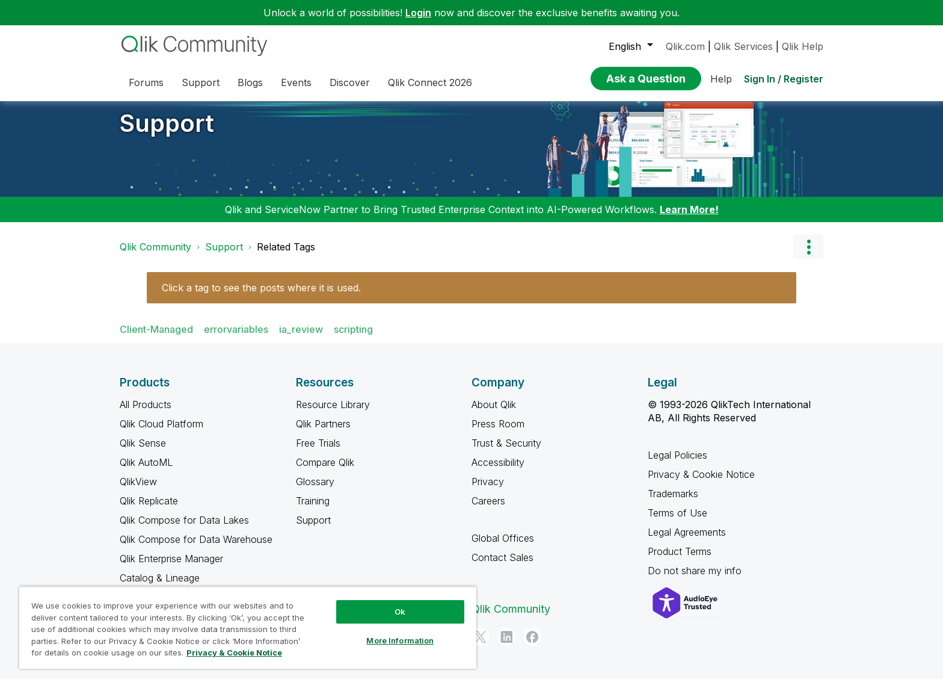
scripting (353, 338)
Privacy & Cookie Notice (701, 483)
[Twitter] (481, 646)
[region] (247, 627)
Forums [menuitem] (146, 82)
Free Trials (318, 452)
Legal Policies (677, 464)
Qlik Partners (323, 433)
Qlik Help (802, 46)
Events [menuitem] (296, 82)
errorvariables (236, 338)
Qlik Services (743, 46)
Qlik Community (155, 256)
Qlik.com (685, 46)
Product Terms (679, 560)
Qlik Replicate (149, 510)
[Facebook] (532, 646)
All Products (145, 414)
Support (167, 132)
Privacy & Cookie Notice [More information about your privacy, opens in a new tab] (234, 652)
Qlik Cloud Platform (161, 433)
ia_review (301, 338)
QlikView (138, 491)
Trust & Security (506, 452)
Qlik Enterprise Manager (171, 568)
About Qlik (494, 414)
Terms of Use (677, 522)
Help (721, 79)
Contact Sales (502, 566)
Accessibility (498, 471)
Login (418, 13)
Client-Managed (156, 338)
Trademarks (673, 503)
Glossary (315, 491)
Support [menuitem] (201, 82)
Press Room (498, 433)
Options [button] (808, 256)
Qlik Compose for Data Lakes (184, 529)
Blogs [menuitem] (250, 82)
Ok (400, 611)
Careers (488, 510)
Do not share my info (696, 580)
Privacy (488, 491)
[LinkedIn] (506, 646)
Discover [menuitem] (350, 82)
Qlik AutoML (146, 471)
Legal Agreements (687, 541)
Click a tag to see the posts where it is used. (261, 297)
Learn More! (689, 218)
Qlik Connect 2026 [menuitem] (430, 82)
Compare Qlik (325, 471)
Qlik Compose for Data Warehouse (196, 548)
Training (313, 510)
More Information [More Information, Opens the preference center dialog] (400, 640)
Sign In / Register (783, 79)
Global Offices (503, 547)
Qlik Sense (143, 452)
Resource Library (333, 414)
